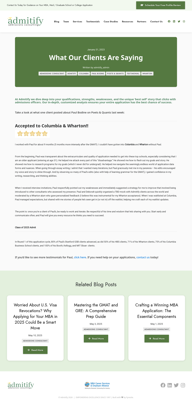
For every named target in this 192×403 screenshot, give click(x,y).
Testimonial (133, 73)
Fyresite (129, 397)
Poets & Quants (115, 73)
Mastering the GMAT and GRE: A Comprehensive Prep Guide (96, 313)
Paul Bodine (98, 73)
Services (77, 21)
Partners (141, 21)
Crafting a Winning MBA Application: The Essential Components (157, 311)
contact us (143, 257)
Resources (127, 21)
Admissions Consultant (52, 73)
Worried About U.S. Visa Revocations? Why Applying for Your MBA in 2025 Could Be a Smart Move (35, 316)
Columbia (84, 73)
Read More (35, 350)
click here (80, 257)
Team (66, 21)
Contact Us (156, 21)
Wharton (147, 73)
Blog (56, 21)
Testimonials (93, 21)
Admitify (71, 73)
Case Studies (111, 21)
